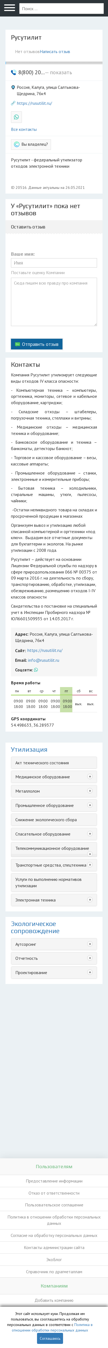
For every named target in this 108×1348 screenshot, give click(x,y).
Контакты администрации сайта (54, 1247)
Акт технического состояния (42, 762)
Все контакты (24, 129)
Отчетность (26, 958)
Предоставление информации (54, 1181)
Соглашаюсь (50, 1338)
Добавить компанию (54, 1300)
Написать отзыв (55, 51)
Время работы (25, 682)
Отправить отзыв (40, 344)
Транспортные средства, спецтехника (50, 865)
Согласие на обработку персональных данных (54, 1235)
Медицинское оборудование (42, 776)
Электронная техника (35, 900)
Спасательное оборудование (42, 834)
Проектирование (31, 972)
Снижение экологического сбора (46, 819)
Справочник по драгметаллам (54, 1271)
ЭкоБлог (54, 1259)
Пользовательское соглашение (54, 1205)
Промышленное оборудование (44, 805)
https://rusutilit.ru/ (34, 103)
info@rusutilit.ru (43, 660)
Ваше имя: (23, 254)
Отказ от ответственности (54, 1193)
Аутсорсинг (25, 944)
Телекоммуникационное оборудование (52, 848)
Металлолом (27, 791)
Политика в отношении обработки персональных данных (54, 1220)
